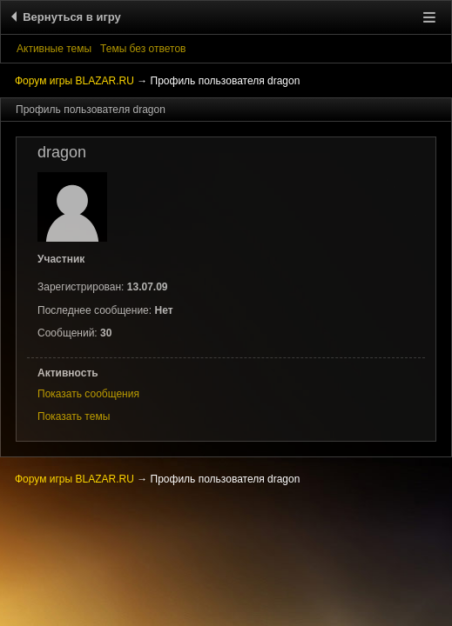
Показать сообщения (88, 394)
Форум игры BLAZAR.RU (74, 81)
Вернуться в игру (69, 16)
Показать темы (73, 416)
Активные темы (54, 49)
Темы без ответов (143, 49)
